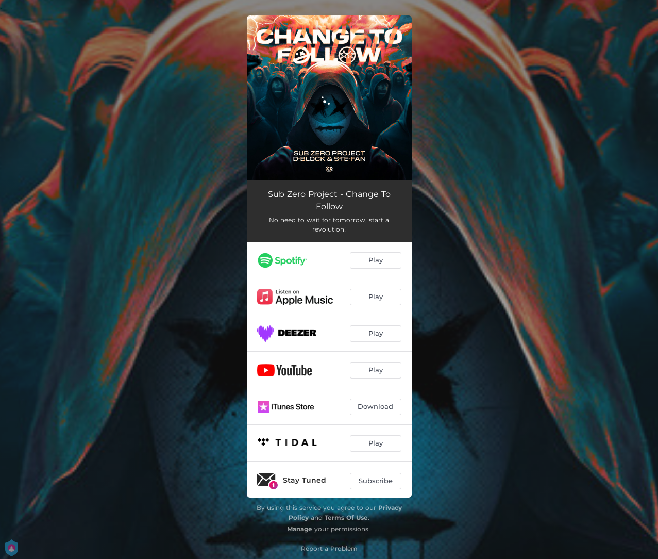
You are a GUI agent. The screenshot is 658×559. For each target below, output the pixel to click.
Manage (299, 529)
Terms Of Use (346, 517)
